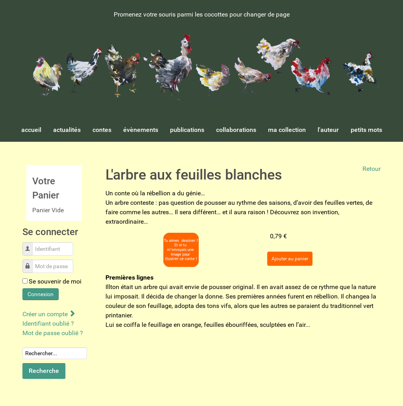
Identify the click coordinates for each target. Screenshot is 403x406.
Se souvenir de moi (55, 281)
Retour (371, 168)
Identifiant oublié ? (48, 323)
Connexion (41, 294)
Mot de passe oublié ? (52, 333)
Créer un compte (48, 314)
